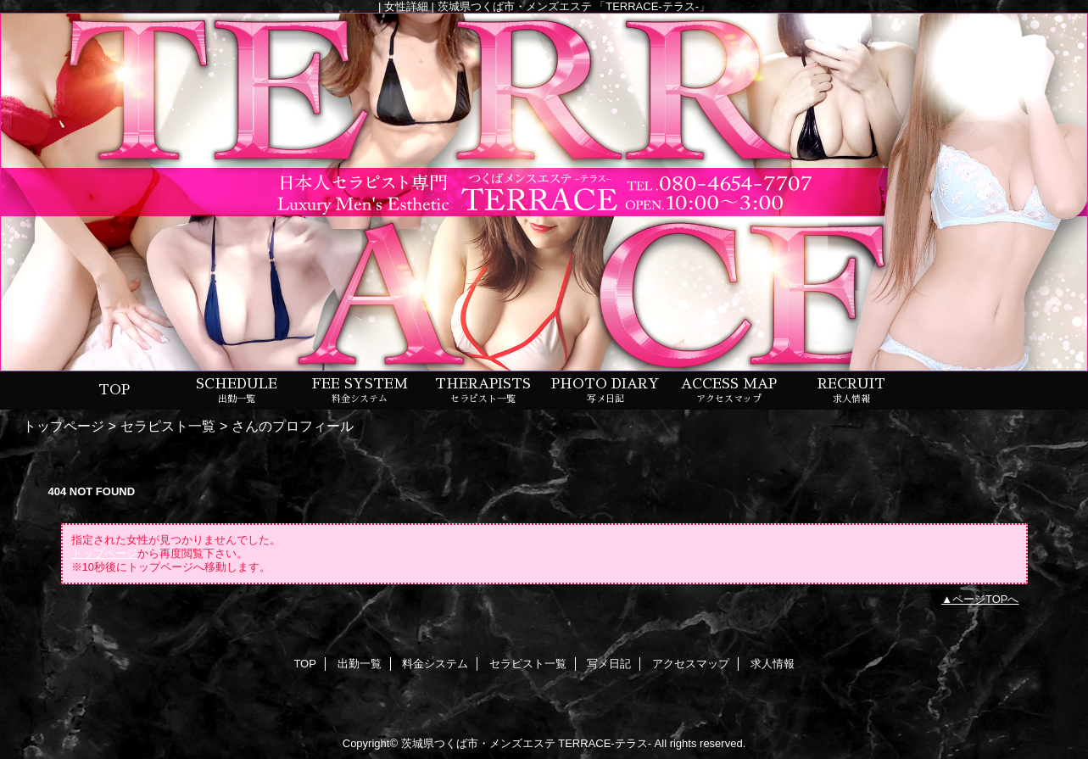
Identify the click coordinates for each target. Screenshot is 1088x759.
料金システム (435, 663)
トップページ (63, 425)
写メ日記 (609, 663)
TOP (114, 390)
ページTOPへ (985, 599)
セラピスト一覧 (167, 425)
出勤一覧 (360, 663)
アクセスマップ (690, 663)
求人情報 (772, 663)
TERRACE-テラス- (604, 743)
